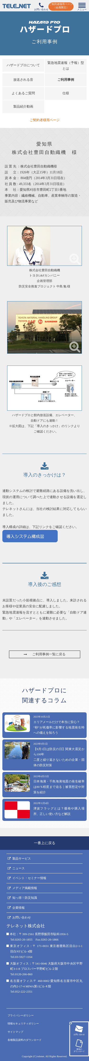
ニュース (18, 868)
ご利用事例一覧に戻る (45, 654)
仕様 (65, 93)
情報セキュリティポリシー (23, 1023)
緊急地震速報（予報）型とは (65, 66)
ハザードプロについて (23, 65)
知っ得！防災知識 (24, 897)
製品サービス (21, 858)
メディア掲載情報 (24, 888)
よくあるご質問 (23, 93)
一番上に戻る (44, 843)
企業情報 (18, 907)
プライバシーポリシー (21, 1015)
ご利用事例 (65, 79)
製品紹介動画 (23, 106)
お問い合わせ (21, 917)
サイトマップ (15, 1031)
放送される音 (23, 79)
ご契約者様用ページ (45, 120)
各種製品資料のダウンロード (25, 1039)
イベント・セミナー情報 (29, 878)
